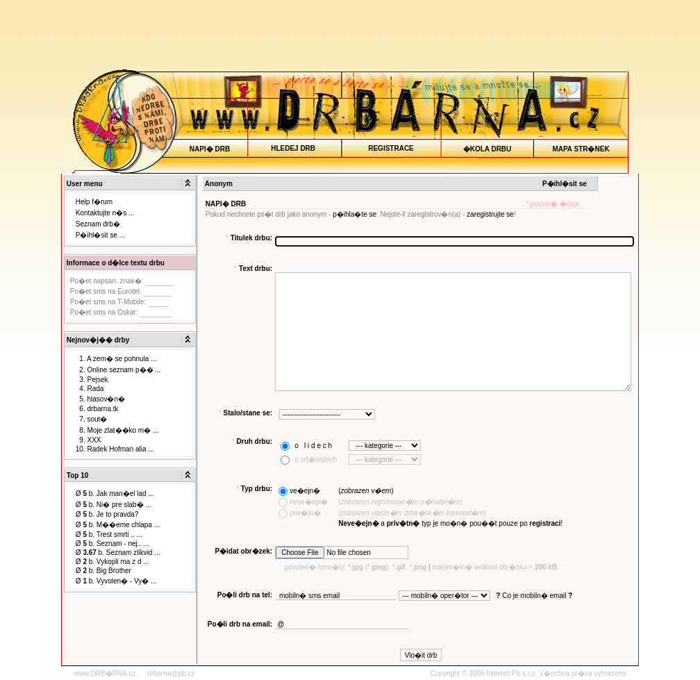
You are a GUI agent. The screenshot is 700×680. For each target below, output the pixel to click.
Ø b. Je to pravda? (107, 514)
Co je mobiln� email (534, 595)
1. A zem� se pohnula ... (116, 359)
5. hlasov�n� (100, 399)
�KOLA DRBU (487, 149)
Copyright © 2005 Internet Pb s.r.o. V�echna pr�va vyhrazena (528, 673)
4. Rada (90, 388)
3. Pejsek (92, 379)
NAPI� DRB (209, 149)
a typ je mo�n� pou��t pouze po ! (450, 523)
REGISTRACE (391, 148)
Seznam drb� (98, 224)
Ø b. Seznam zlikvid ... (118, 552)
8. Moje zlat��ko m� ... (117, 430)
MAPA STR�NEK (581, 149)
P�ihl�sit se (564, 184)
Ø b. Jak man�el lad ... (115, 493)
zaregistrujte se (490, 214)
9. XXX (88, 440)
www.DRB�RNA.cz (105, 673)
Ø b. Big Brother (103, 570)
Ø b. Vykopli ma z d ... (112, 561)
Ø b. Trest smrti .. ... (109, 534)
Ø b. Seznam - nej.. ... (112, 543)
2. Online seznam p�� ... (118, 370)
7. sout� (92, 419)
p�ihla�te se (354, 214)
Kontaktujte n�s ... (105, 213)
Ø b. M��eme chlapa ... (118, 525)
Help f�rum (94, 202)
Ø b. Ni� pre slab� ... (113, 504)
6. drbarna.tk (97, 409)
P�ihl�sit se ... (100, 235)
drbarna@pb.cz (171, 673)
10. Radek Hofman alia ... (115, 449)
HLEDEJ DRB (293, 148)
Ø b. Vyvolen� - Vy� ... (116, 581)
